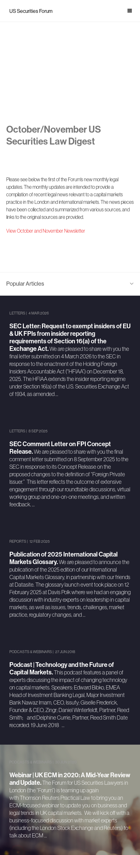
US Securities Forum (31, 11)
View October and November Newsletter (45, 231)
